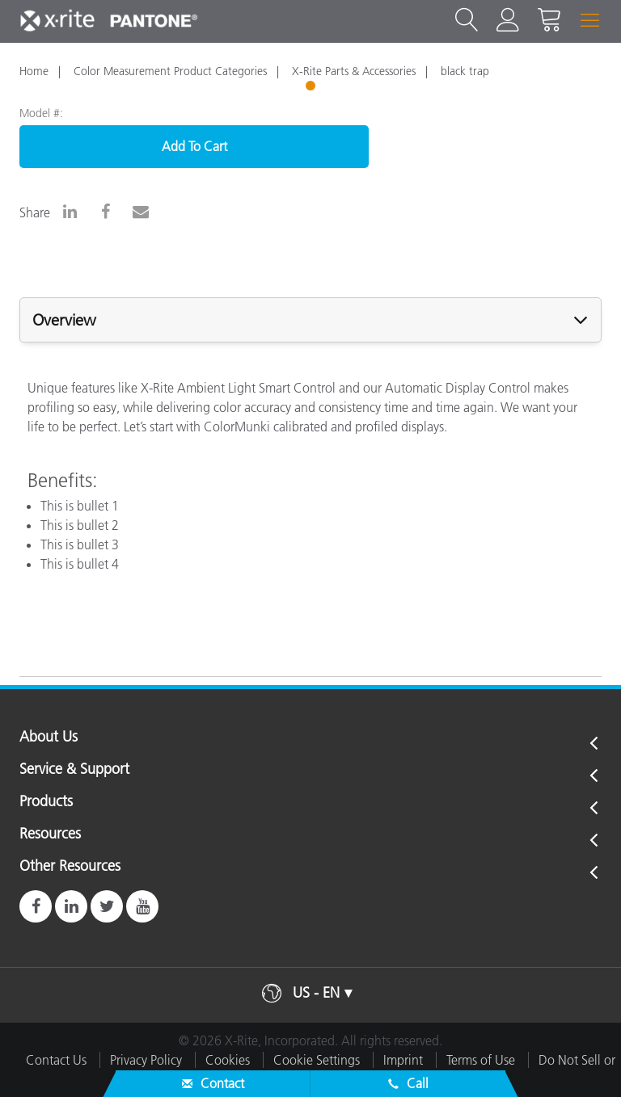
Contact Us (56, 1060)
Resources (50, 834)
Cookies (227, 1060)
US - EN (316, 993)
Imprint (403, 1060)
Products (46, 802)
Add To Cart (194, 146)
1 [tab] (312, 88)
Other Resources (69, 867)
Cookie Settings (316, 1060)
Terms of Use (480, 1060)
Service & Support (74, 770)
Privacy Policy (146, 1060)
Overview (64, 320)
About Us (48, 737)
